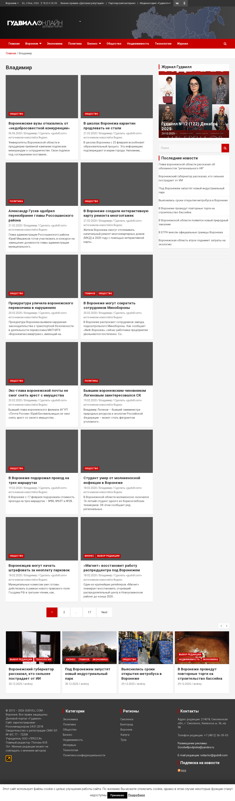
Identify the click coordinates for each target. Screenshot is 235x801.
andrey (28, 683)
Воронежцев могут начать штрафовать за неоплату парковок (39, 567)
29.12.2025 (128, 683)
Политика (75, 43)
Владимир (30, 133)
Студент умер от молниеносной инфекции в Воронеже (112, 480)
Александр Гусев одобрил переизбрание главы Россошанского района (41, 215)
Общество (114, 43)
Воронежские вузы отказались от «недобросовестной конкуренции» (39, 125)
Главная (14, 43)
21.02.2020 (90, 133)
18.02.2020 (90, 487)
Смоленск (127, 719)
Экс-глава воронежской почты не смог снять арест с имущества (38, 392)
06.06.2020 (15, 133)
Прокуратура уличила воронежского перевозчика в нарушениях (41, 305)
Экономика (54, 43)
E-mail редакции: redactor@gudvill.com (203, 755)
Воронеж (11, 3)
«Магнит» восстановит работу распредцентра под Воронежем (112, 567)
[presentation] (221, 626)
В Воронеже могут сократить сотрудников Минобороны (109, 305)
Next (104, 612)
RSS (182, 771)
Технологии (163, 43)
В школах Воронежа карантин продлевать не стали (109, 125)
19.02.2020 (90, 400)
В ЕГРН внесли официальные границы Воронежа (191, 232)
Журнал (182, 43)
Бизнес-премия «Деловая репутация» (82, 3)
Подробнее (136, 795)
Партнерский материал (121, 3)
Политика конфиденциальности (84, 755)
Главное (90, 293)
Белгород (126, 724)
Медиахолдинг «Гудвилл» (154, 3)
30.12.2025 (15, 683)
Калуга (124, 734)
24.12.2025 (168, 133)
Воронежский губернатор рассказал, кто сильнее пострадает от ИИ (31, 674)
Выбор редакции (108, 556)
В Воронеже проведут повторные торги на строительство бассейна (200, 674)
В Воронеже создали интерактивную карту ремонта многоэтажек (116, 213)
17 (89, 612)
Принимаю (117, 795)
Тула (123, 740)
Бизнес (92, 43)
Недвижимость (138, 43)
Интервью (69, 745)
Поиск (225, 148)
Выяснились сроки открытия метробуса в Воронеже (193, 200)
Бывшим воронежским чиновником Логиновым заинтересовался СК (115, 392)
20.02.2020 (15, 312)
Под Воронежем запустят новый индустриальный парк (87, 674)
